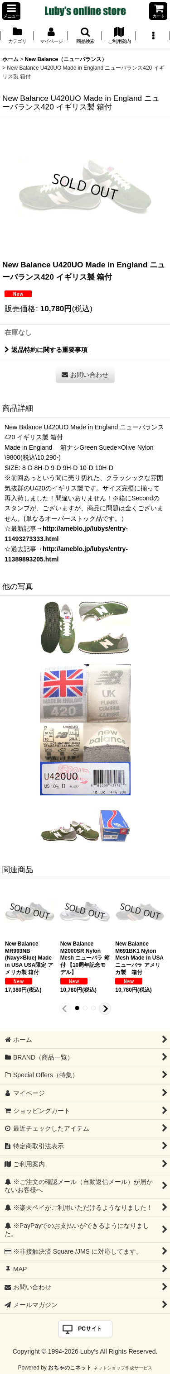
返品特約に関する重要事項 (46, 349)
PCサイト (90, 1329)
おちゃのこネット (70, 1367)
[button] (11, 11)
